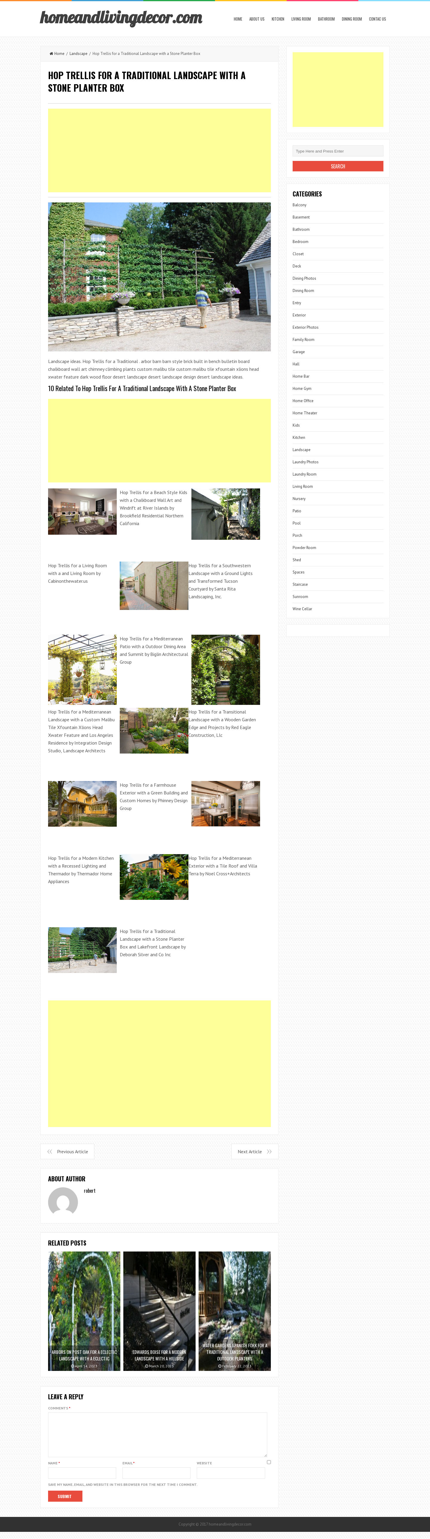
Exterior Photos (306, 327)
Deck (297, 266)
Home (238, 19)
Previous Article (72, 1151)
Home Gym (302, 388)
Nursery (299, 498)
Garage (299, 351)
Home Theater (305, 413)
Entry (297, 302)
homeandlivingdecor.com (121, 17)
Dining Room (352, 19)
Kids (296, 425)
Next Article (250, 1151)
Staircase (300, 584)
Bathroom (326, 19)
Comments (59, 1408)
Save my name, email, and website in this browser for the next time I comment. (122, 1491)
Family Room (303, 339)
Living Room (301, 19)
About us (257, 19)
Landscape (78, 53)
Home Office (303, 400)
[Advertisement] (159, 150)
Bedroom (300, 241)
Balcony (299, 204)
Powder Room (304, 547)
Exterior (299, 315)
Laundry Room (305, 474)
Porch (297, 535)
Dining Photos (304, 278)
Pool (297, 523)
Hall (296, 364)
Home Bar (301, 376)
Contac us (377, 19)
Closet (298, 253)
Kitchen (278, 19)
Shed (297, 559)
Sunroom (300, 596)
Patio (297, 510)
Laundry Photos (306, 462)
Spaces (299, 572)
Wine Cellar (302, 608)
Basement (301, 217)
